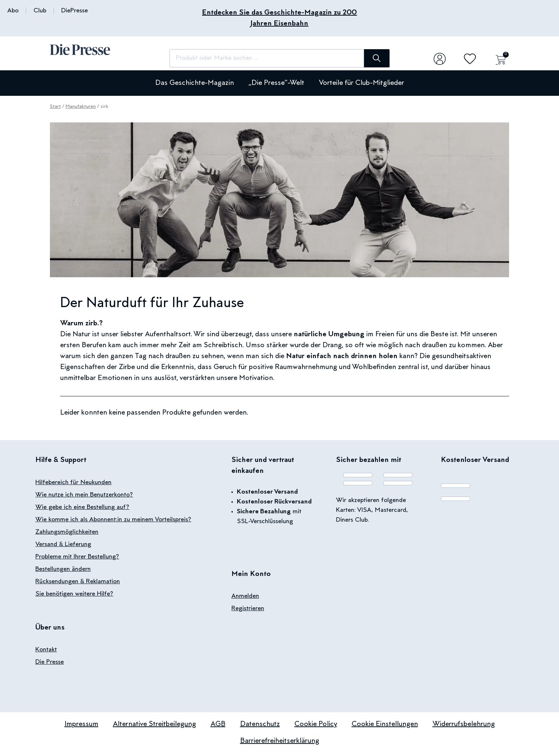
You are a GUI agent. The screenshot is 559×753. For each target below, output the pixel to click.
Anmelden (245, 596)
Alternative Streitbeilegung (154, 724)
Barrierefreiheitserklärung (279, 741)
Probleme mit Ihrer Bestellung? (77, 557)
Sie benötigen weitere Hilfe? (74, 594)
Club (40, 11)
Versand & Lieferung (63, 544)
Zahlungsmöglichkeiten (66, 532)
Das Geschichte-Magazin (194, 83)
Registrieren (247, 608)
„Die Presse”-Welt (276, 83)
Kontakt (46, 650)
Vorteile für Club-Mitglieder (361, 83)
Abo (13, 11)
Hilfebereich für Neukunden (73, 482)
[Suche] (374, 58)
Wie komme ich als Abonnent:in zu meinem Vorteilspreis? (113, 520)
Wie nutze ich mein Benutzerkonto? (84, 495)
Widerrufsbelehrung (464, 724)
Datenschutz (260, 724)
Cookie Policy (315, 724)
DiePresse (74, 11)
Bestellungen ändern (63, 569)
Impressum (81, 724)
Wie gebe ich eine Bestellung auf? (82, 507)
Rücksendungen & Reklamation (77, 582)
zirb (91, 323)
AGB (218, 724)
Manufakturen (81, 106)
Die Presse (49, 662)
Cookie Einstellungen (385, 724)
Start (55, 106)
